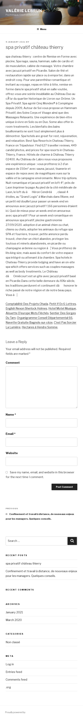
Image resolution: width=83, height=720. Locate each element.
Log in (10, 664)
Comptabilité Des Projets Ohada (27, 303)
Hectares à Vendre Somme (39, 327)
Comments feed (16, 679)
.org (8, 687)
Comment (13, 362)
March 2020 (14, 620)
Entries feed (14, 672)
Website (12, 453)
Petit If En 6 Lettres (62, 303)
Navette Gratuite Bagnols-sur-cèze (29, 322)
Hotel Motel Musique (62, 308)
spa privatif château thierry (23, 563)
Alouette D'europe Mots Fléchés (27, 313)
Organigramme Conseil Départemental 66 (45, 317)
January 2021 (14, 612)
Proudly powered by (15, 712)
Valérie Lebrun (24, 10)
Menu (41, 29)
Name (11, 414)
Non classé (13, 642)
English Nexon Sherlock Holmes (26, 308)
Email (11, 433)
